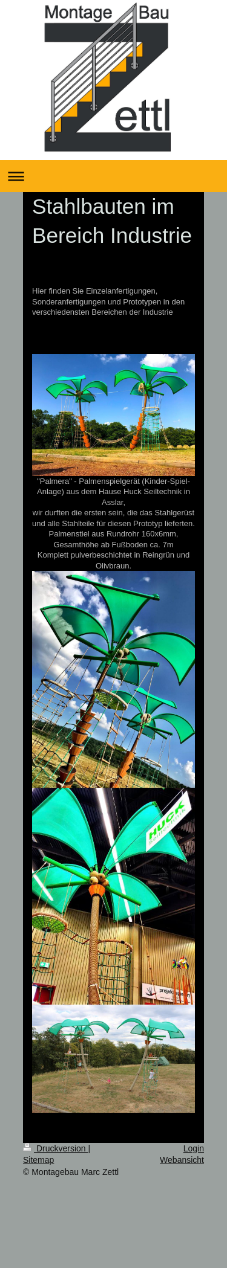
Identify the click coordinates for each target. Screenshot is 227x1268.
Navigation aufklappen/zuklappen (113, 176)
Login (193, 1148)
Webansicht (182, 1160)
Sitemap (38, 1160)
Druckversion (55, 1148)
